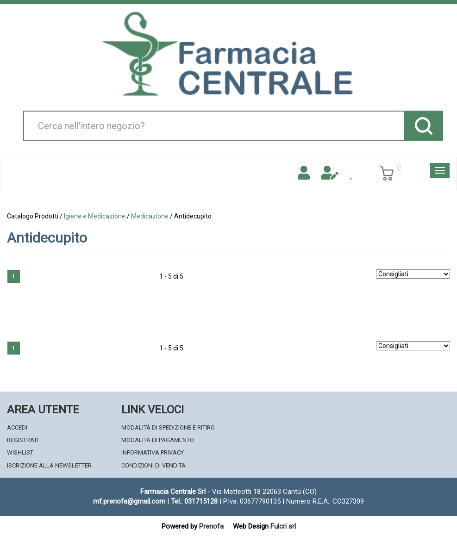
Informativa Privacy (152, 452)
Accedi (17, 427)
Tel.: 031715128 (194, 501)
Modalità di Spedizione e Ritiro (168, 427)
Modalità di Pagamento (157, 439)
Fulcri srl (283, 526)
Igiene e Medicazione (94, 216)
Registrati (22, 439)
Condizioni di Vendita (153, 465)
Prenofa (211, 526)
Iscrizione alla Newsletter (49, 465)
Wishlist (20, 452)
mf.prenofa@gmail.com (129, 501)
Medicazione (150, 216)
